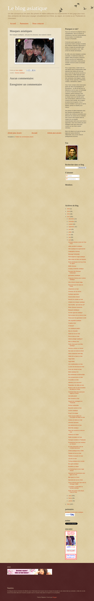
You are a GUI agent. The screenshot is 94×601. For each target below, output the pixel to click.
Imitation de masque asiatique (76, 302)
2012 (68, 216)
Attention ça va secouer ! (75, 382)
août (70, 229)
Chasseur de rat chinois (74, 291)
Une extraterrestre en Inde (75, 377)
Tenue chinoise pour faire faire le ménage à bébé (77, 483)
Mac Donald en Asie (73, 398)
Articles (69, 176)
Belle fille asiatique (73, 428)
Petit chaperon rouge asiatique (76, 256)
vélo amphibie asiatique (74, 320)
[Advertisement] (29, 581)
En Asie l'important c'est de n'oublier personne (75, 447)
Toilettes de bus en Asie (74, 453)
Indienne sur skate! (73, 434)
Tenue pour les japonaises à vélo (77, 318)
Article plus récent (14, 133)
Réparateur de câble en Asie (76, 385)
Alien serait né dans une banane (77, 259)
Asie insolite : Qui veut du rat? (76, 304)
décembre (71, 219)
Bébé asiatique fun (73, 372)
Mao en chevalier (73, 331)
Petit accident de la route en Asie (77, 315)
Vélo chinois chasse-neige (75, 282)
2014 (68, 211)
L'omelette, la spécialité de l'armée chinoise (75, 487)
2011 (68, 504)
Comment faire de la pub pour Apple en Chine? (76, 392)
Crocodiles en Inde (73, 380)
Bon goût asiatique (73, 464)
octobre (71, 224)
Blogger (55, 597)
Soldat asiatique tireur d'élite (76, 450)
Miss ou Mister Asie (73, 341)
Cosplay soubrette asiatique (75, 268)
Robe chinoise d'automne (75, 307)
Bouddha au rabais (73, 466)
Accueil (13, 23)
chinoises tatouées (73, 422)
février (70, 498)
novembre (71, 221)
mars (70, 495)
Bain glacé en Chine (73, 477)
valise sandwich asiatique (75, 246)
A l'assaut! (71, 325)
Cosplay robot (72, 323)
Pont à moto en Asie (73, 336)
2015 (68, 208)
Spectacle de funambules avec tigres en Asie (76, 473)
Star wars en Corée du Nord (76, 351)
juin (70, 234)
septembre (72, 226)
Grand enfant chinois (74, 297)
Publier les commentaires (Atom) (24, 136)
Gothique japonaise (73, 294)
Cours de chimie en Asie (75, 369)
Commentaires (71, 179)
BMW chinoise (72, 266)
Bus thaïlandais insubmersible (76, 374)
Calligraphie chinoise (74, 251)
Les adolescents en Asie (75, 425)
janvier (71, 501)
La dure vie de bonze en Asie (76, 366)
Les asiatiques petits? (74, 328)
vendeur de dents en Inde (75, 420)
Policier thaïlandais (73, 405)
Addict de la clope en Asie (75, 356)
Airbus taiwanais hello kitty (75, 353)
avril (70, 240)
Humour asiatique (20, 73)
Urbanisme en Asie (73, 289)
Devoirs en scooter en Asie (75, 299)
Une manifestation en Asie (75, 364)
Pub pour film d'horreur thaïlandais (74, 272)
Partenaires (24, 23)
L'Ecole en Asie (72, 458)
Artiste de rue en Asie (74, 333)
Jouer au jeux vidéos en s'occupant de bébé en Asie (76, 416)
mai (70, 237)
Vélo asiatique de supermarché (76, 248)
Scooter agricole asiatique (75, 312)
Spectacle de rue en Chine (75, 480)
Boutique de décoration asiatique (74, 512)
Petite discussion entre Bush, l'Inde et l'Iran (76, 491)
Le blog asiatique (27, 8)
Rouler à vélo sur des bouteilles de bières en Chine (76, 388)
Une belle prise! (72, 396)
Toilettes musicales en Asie (75, 456)
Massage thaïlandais (74, 254)
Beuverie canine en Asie (74, 408)
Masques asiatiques (73, 310)
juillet (70, 232)
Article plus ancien (54, 133)
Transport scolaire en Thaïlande (77, 440)
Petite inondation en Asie (75, 437)
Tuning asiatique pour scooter (76, 461)
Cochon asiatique (73, 410)
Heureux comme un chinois (75, 348)
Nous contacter (38, 23)
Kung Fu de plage (73, 413)
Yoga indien (71, 358)
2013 (68, 214)
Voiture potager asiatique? (75, 339)
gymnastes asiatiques (74, 275)
